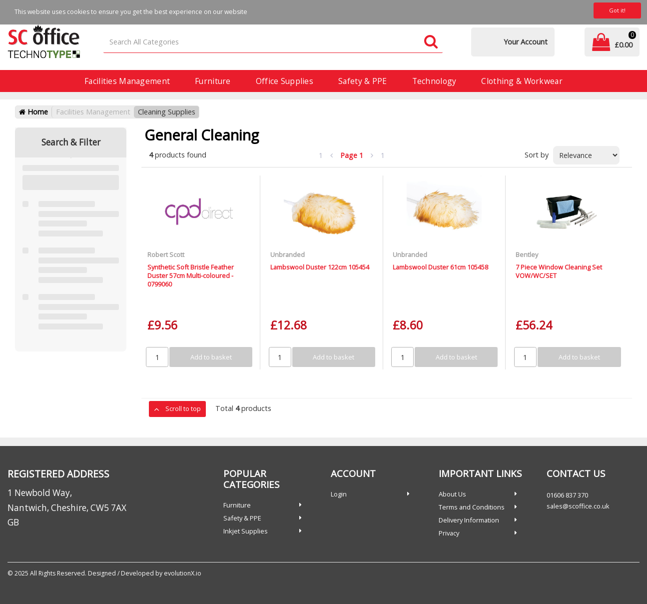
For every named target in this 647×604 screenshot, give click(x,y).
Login (339, 494)
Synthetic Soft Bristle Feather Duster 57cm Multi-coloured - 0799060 (190, 275)
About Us (452, 494)
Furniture (213, 81)
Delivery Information (469, 520)
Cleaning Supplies (166, 111)
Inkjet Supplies (245, 531)
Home (33, 111)
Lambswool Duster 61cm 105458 (440, 267)
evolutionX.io (182, 573)
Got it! (617, 10)
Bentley (527, 254)
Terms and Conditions (472, 507)
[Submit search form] (431, 42)
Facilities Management (127, 81)
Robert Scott (165, 254)
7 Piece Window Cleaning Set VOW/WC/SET (559, 271)
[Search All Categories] (273, 42)
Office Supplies (284, 81)
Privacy (449, 533)
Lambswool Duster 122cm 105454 (319, 267)
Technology (434, 81)
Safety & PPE (362, 81)
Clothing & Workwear (521, 81)
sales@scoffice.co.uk (578, 506)
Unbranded (287, 254)
